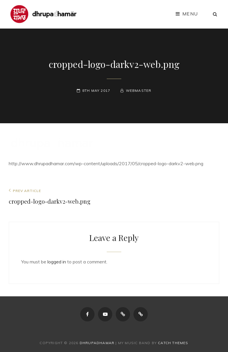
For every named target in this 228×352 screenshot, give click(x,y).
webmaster (139, 90)
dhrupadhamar (97, 343)
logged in (56, 262)
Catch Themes (173, 343)
